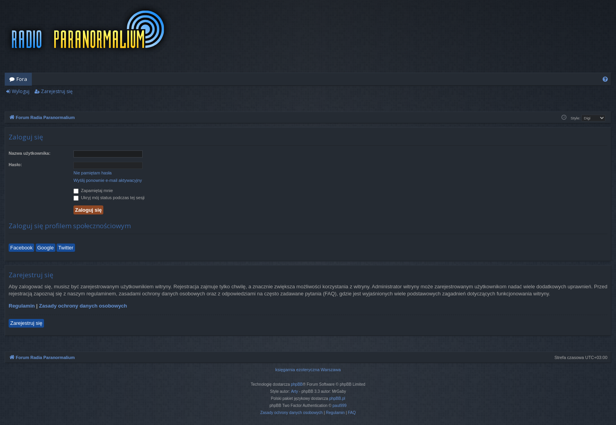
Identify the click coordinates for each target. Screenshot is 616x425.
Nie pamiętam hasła (92, 172)
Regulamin (22, 306)
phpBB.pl (337, 398)
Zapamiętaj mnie (93, 190)
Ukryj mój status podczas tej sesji (109, 197)
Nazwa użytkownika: (29, 153)
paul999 (340, 405)
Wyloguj (20, 91)
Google (45, 248)
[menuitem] (605, 79)
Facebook (21, 248)
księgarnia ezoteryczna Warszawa (308, 369)
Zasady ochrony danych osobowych (83, 306)
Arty (294, 391)
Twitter (65, 248)
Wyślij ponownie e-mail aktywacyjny (107, 180)
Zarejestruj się (57, 91)
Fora (21, 78)
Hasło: (15, 164)
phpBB (297, 384)
